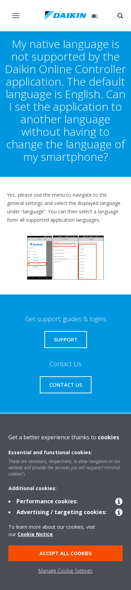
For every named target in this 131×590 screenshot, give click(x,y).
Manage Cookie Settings (65, 570)
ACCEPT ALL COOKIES (65, 553)
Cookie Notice (35, 534)
